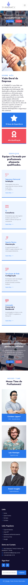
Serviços (5, 518)
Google (5, 539)
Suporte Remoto (7, 529)
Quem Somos (6, 515)
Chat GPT (5, 532)
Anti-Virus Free (7, 537)
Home (4, 513)
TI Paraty (6, 581)
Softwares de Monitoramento (11, 534)
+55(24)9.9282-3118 (8, 555)
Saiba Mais (9, 193)
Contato (18, 362)
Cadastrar (21, 572)
